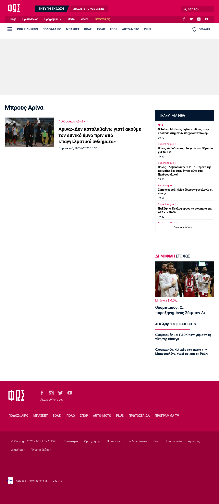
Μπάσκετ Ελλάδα (166, 300)
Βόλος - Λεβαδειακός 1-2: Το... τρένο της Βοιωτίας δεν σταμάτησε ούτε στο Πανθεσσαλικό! (184, 171)
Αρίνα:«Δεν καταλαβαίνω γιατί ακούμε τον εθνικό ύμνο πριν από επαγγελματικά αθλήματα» (99, 135)
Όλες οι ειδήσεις (183, 227)
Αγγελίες (194, 441)
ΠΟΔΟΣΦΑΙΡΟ (52, 29)
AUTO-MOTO (130, 29)
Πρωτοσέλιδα (30, 19)
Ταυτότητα (71, 441)
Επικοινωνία (174, 441)
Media (70, 19)
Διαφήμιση (18, 450)
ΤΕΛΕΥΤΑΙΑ (172, 115)
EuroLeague (165, 185)
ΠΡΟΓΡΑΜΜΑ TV (167, 416)
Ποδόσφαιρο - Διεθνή (72, 121)
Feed (156, 441)
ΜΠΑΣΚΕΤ (72, 29)
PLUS (147, 29)
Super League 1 (167, 144)
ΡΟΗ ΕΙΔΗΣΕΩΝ (27, 29)
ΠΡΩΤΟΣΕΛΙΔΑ (139, 416)
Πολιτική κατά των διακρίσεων (127, 441)
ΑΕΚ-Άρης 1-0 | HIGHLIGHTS (175, 324)
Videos (84, 19)
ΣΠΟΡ (113, 29)
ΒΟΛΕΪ (88, 29)
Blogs (13, 19)
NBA (160, 125)
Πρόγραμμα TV (52, 19)
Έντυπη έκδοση (41, 450)
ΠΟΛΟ (101, 29)
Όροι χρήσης (92, 441)
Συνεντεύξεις (102, 19)
